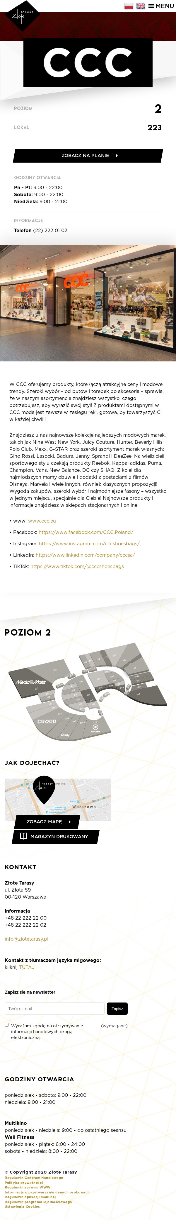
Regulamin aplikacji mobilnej (30, 1198)
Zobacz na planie (85, 156)
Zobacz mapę (45, 823)
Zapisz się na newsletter (30, 993)
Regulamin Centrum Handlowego (34, 1179)
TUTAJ (27, 969)
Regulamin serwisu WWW (28, 1189)
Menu (161, 6)
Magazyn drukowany (60, 838)
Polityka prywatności (24, 1184)
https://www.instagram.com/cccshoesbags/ (89, 544)
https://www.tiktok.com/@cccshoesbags (77, 567)
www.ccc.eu (42, 522)
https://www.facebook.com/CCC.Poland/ (86, 533)
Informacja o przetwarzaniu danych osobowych (47, 1194)
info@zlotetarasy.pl (26, 940)
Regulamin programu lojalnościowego (38, 1203)
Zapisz (117, 1010)
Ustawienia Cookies (22, 1208)
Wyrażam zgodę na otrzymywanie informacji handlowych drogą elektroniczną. (66, 1032)
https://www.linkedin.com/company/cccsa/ (85, 556)
